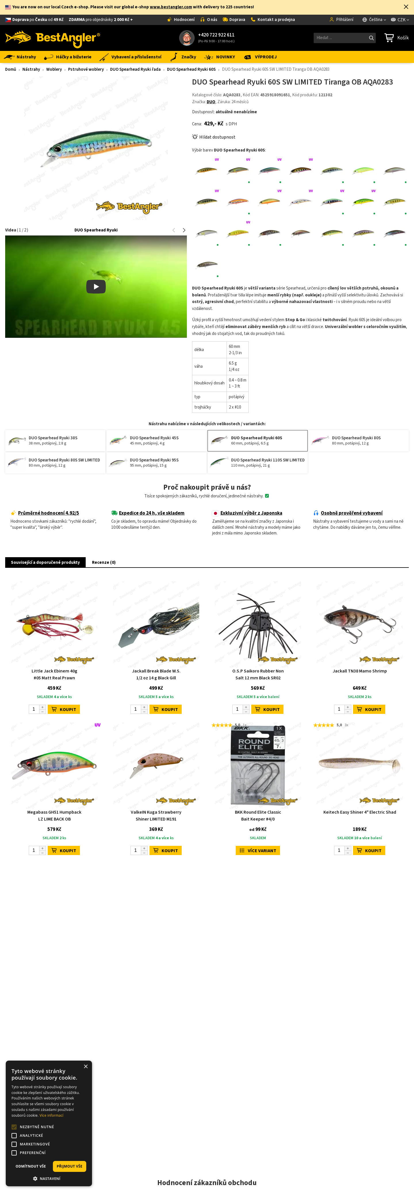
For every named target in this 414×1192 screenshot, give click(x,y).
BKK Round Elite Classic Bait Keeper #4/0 (258, 815)
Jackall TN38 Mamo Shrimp (360, 671)
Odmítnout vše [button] (31, 1166)
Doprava (234, 20)
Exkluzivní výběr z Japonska (247, 513)
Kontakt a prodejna (272, 20)
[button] (406, 7)
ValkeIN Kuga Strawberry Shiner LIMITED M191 (156, 815)
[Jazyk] (374, 20)
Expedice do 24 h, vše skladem (148, 513)
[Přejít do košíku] (396, 38)
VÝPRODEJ (259, 57)
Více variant (258, 851)
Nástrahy (19, 57)
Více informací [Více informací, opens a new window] (52, 1115)
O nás (208, 20)
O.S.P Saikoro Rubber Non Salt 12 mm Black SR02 (258, 674)
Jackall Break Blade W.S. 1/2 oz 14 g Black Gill (156, 674)
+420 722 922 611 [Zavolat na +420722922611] (216, 35)
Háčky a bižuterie (67, 57)
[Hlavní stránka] (52, 38)
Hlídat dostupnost (213, 137)
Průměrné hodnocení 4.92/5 (44, 513)
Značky (182, 57)
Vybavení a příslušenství (129, 57)
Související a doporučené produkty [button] (45, 562)
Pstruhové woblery (86, 69)
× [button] (85, 1067)
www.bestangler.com (171, 7)
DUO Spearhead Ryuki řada (135, 69)
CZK (398, 20)
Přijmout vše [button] (69, 1166)
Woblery (54, 69)
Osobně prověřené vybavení (348, 513)
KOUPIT (63, 709)
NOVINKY (219, 57)
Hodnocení (181, 20)
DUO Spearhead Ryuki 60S (191, 69)
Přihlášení (341, 20)
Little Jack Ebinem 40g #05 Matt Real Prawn (54, 674)
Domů (10, 69)
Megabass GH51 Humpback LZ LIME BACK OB (54, 815)
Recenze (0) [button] (104, 562)
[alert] (49, 1123)
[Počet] (37, 709)
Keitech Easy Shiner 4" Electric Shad (359, 812)
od (72, 20)
